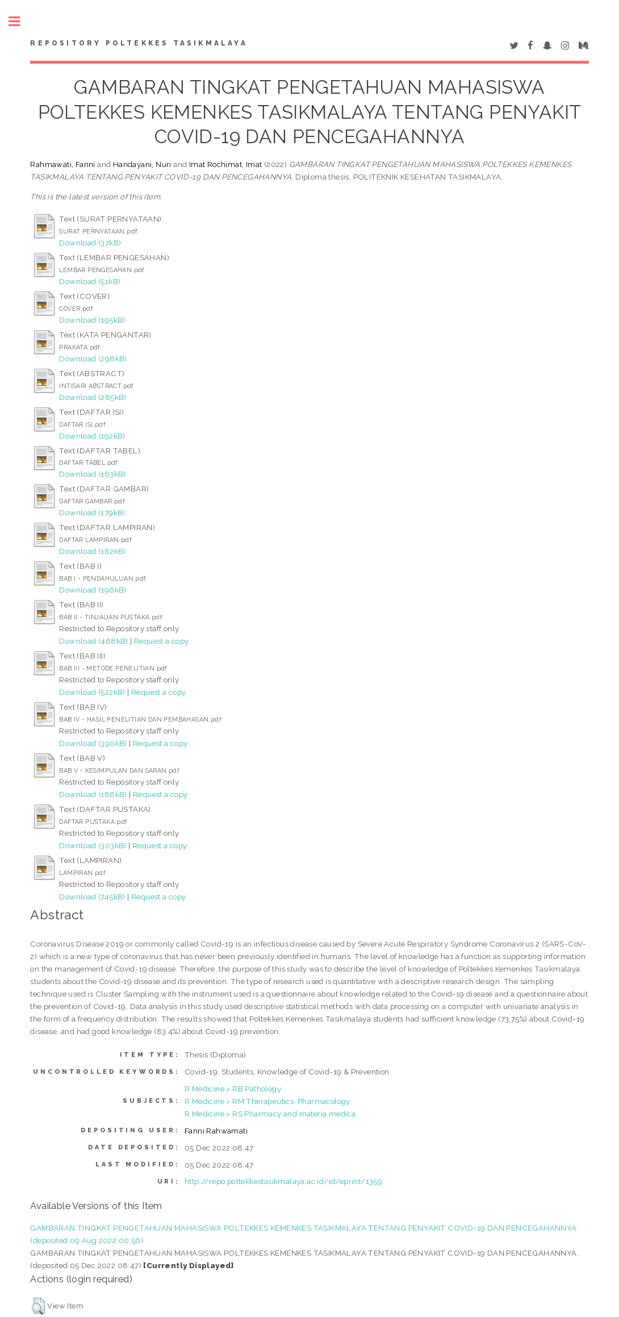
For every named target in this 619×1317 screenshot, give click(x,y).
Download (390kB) (93, 743)
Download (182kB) (92, 551)
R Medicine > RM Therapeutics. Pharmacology (267, 1101)
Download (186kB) (93, 794)
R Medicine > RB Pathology (233, 1088)
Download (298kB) (93, 358)
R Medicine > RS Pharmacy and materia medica (270, 1113)
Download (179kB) (92, 512)
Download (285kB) (92, 397)
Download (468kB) (93, 640)
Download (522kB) (92, 692)
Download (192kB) (92, 435)
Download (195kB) (92, 319)
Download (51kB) (89, 281)
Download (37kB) (90, 242)
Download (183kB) (92, 473)
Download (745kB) (92, 896)
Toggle (20, 21)
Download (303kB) (92, 845)
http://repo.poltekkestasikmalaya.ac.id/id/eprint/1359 (283, 1181)
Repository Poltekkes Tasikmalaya (138, 43)
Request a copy (161, 640)
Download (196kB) (92, 589)
